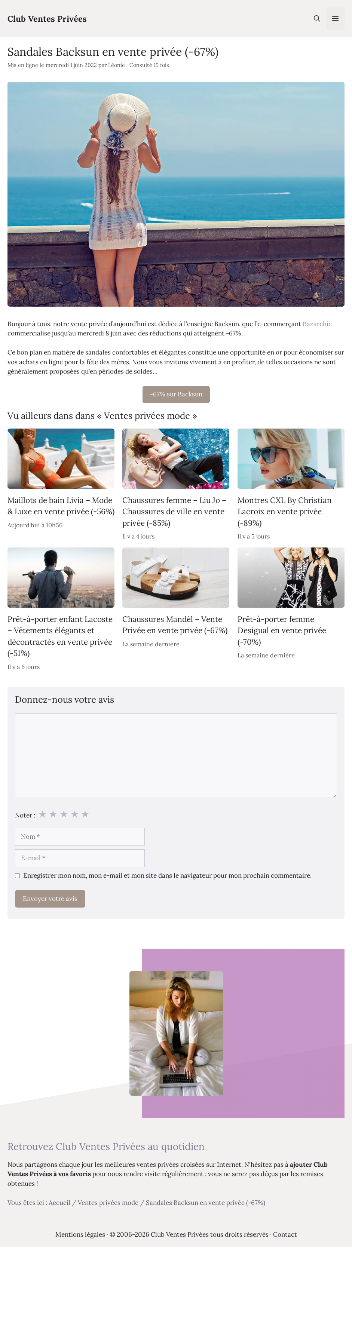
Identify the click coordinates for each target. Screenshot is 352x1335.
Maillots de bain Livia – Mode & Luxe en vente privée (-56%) (60, 505)
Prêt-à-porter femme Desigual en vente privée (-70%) (282, 630)
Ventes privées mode (108, 1203)
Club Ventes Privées (47, 18)
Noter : (25, 815)
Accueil (59, 1203)
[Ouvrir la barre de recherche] (317, 18)
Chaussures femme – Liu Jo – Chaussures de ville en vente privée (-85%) (174, 511)
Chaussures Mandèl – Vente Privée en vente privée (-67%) (174, 624)
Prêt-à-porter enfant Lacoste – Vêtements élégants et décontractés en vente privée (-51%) (60, 636)
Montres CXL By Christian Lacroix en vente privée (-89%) (285, 511)
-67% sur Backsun (176, 394)
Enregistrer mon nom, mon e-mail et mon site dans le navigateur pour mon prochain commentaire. (167, 875)
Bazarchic (317, 324)
